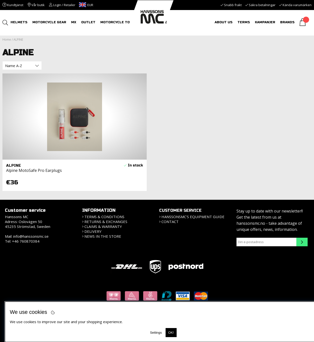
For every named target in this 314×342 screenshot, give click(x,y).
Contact (170, 221)
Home (6, 39)
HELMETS (19, 22)
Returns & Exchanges (105, 221)
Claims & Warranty (103, 226)
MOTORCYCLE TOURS (119, 22)
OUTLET (89, 22)
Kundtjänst (12, 5)
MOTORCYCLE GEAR (50, 22)
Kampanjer (265, 22)
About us (224, 22)
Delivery (93, 231)
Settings (156, 332)
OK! (171, 332)
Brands (287, 22)
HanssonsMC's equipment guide (192, 216)
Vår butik (36, 5)
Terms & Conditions (104, 216)
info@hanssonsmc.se (31, 236)
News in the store (102, 236)
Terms (243, 22)
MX (74, 22)
